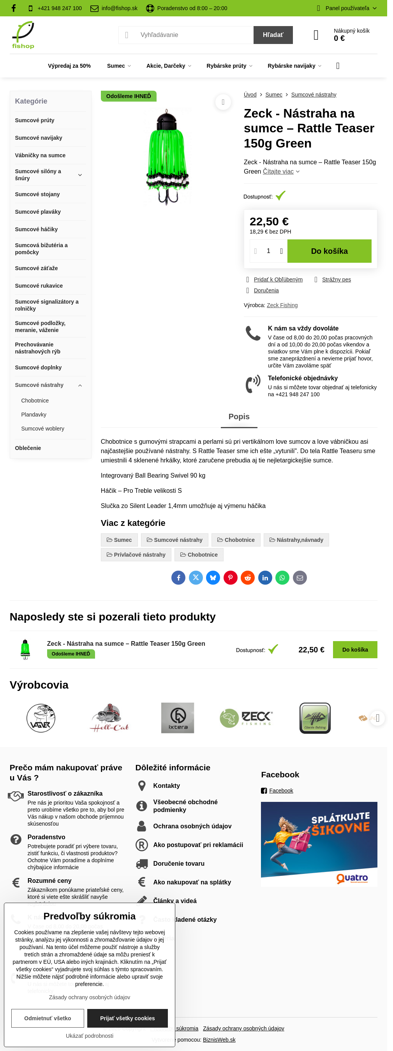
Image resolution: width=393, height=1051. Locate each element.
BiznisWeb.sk (219, 1040)
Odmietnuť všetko (47, 1018)
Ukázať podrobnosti (89, 1036)
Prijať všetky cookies (127, 1018)
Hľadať (273, 35)
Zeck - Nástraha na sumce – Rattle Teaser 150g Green (126, 643)
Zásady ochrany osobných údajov (243, 1028)
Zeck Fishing (282, 305)
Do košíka (329, 251)
